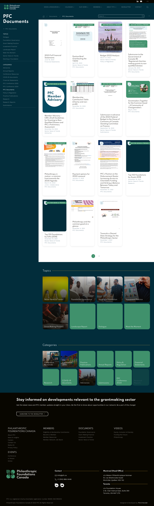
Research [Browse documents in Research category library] (6, 99)
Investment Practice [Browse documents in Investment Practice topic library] (10, 46)
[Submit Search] (142, 16)
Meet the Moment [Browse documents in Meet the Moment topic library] (9, 52)
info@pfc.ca (62, 475)
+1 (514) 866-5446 (64, 479)
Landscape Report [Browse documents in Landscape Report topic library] (9, 49)
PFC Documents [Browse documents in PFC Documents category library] (8, 89)
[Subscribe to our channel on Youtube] (141, 1)
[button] (52, 7)
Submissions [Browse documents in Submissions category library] (7, 105)
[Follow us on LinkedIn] (138, 1)
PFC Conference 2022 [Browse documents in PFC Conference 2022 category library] (10, 83)
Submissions (104, 132)
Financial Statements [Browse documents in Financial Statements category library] (10, 80)
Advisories (48, 133)
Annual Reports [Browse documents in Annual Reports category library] (8, 71)
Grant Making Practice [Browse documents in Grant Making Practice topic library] (11, 43)
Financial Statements (52, 62)
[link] (54, 37)
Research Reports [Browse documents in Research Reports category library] (9, 102)
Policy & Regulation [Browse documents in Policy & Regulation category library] (9, 93)
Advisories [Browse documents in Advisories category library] (6, 68)
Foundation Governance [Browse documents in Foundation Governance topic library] (11, 40)
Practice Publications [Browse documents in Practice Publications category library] (10, 96)
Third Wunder (143, 503)
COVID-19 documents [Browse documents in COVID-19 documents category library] (10, 77)
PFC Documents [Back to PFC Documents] (10, 29)
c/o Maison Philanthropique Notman (117, 475)
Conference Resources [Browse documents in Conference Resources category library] (11, 74)
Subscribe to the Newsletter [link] (32, 414)
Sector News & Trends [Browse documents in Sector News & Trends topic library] (10, 56)
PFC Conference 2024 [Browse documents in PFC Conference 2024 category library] (10, 86)
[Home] (44, 16)
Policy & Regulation (107, 61)
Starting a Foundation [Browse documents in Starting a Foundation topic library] (10, 59)
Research (131, 183)
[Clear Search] (149, 16)
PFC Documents (78, 67)
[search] (121, 16)
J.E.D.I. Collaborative (52, 185)
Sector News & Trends (80, 65)
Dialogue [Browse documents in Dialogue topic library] (6, 37)
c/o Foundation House (112, 488)
